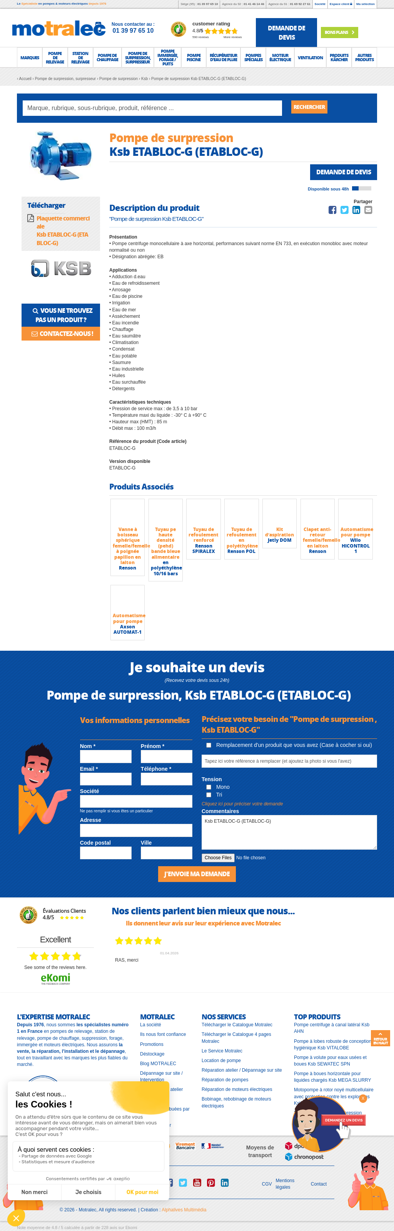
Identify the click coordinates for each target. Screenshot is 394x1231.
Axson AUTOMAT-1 (128, 630)
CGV (267, 1184)
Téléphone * (156, 770)
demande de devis (286, 32)
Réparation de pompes (225, 1080)
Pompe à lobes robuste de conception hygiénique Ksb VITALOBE (332, 1045)
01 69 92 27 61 (300, 4)
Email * (89, 770)
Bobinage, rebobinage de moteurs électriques (236, 1103)
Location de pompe (221, 1061)
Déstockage (152, 1054)
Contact (319, 1184)
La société (150, 1025)
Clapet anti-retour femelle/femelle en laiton (321, 538)
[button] (29, 57)
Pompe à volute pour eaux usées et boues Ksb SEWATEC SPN (330, 1061)
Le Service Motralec (222, 1051)
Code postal (95, 843)
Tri (214, 796)
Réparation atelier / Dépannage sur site (242, 1070)
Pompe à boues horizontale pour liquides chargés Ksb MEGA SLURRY (332, 1077)
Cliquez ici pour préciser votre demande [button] (242, 804)
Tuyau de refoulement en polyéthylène (242, 538)
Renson (127, 569)
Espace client (341, 4)
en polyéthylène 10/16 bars (166, 569)
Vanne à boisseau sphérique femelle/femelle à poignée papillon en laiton (131, 546)
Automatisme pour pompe (357, 533)
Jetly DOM (280, 541)
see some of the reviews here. (55, 967)
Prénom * (152, 747)
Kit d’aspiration (279, 533)
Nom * (87, 747)
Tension (212, 780)
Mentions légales (285, 1184)
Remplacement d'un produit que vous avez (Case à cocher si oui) (289, 746)
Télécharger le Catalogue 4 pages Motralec (236, 1038)
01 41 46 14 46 (254, 4)
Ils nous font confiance (163, 1034)
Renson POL (241, 552)
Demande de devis (340, 172)
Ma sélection (365, 4)
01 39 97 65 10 (207, 4)
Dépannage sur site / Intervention (161, 1077)
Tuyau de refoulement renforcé (204, 536)
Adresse (90, 821)
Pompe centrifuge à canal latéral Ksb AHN (331, 1028)
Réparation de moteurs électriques (237, 1089)
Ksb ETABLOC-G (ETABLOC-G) (289, 833)
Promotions (152, 1044)
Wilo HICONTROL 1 (356, 547)
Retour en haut (380, 1039)
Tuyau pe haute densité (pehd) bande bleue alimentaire (165, 544)
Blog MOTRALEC (158, 1064)
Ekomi (131, 1228)
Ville (146, 843)
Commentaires (220, 812)
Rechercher (312, 108)
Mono (218, 788)
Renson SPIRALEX (203, 549)
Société (320, 4)
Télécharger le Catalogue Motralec (237, 1025)
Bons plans (346, 31)
